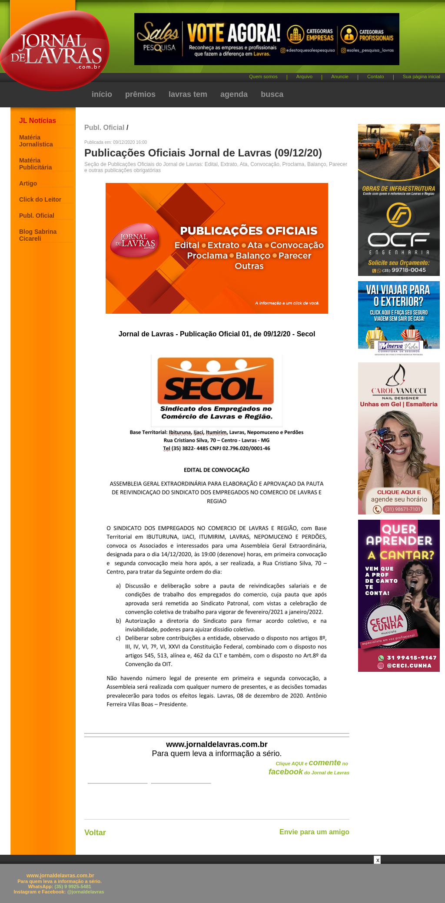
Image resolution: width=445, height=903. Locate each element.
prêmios (140, 94)
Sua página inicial (421, 76)
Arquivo (304, 76)
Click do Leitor (40, 199)
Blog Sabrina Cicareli (37, 235)
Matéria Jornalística (36, 141)
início (102, 94)
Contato (375, 76)
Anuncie (340, 76)
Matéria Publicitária (35, 164)
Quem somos (263, 76)
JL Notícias (37, 120)
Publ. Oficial (36, 215)
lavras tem (188, 94)
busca (272, 94)
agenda (234, 94)
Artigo (28, 183)
